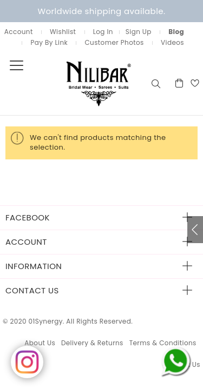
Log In (103, 31)
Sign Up (139, 31)
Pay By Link (49, 42)
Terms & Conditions (163, 342)
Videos (172, 42)
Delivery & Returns (92, 342)
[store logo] (75, 83)
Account (18, 31)
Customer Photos (113, 42)
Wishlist (63, 31)
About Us (39, 342)
